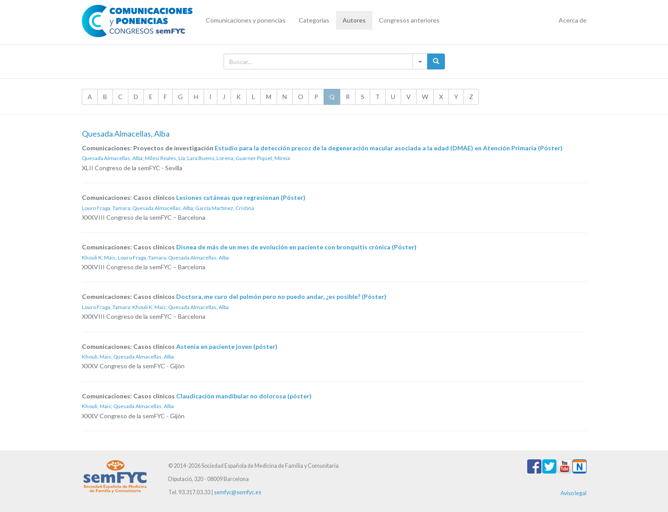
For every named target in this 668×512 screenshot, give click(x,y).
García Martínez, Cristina (224, 208)
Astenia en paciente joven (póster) (227, 346)
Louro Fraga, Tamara (106, 208)
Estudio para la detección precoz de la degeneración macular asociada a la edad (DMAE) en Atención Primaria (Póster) (389, 148)
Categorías (314, 20)
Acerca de (573, 20)
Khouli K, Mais (99, 257)
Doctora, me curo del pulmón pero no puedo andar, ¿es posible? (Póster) (281, 296)
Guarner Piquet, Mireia (263, 158)
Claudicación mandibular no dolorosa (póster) (244, 396)
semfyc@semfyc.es (237, 492)
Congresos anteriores (409, 20)
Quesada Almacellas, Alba (112, 158)
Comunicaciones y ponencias (246, 20)
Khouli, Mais (96, 356)
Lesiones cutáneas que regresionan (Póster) (240, 197)
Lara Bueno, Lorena (210, 158)
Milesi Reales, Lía (165, 158)
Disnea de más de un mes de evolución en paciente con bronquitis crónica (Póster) (296, 247)
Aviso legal (573, 493)
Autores (354, 20)
